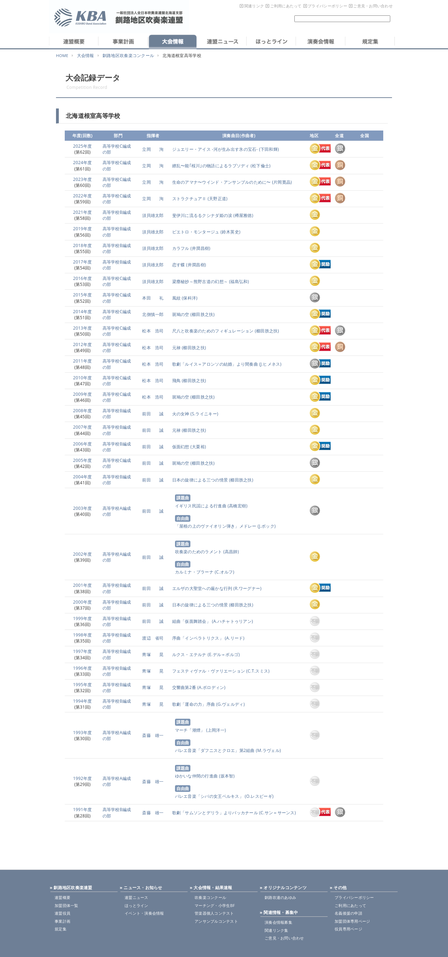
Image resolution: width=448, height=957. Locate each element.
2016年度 (82, 278)
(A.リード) (234, 638)
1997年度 (82, 651)
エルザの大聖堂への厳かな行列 (202, 588)
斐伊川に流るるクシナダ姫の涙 (202, 215)
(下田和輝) (268, 149)
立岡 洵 (152, 149)
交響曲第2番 (184, 687)
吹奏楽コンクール (210, 897)
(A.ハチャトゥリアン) (232, 621)
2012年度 (82, 344)
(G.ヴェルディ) (230, 704)
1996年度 (82, 668)
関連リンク (254, 5)
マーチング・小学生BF (215, 905)
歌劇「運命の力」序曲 (193, 704)
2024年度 (82, 163)
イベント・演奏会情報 (144, 913)
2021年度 (82, 212)
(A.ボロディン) (210, 687)
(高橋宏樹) (236, 506)
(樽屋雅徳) (242, 215)
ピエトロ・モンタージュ (195, 232)
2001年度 (82, 585)
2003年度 (82, 508)
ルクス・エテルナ (189, 654)
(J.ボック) (266, 526)
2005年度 (82, 460)
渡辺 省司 (152, 638)
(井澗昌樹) (199, 248)
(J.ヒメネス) (269, 364)
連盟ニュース (136, 897)
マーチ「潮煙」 (190, 730)
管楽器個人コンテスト (214, 913)
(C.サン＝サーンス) (277, 813)
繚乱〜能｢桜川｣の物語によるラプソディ (211, 166)
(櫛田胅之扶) (202, 314)
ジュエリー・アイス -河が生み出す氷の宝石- (215, 149)
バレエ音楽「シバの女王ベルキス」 (209, 796)
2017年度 (82, 262)
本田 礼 (152, 298)
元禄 (176, 348)
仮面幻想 (180, 447)
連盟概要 (62, 897)
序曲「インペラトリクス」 (198, 638)
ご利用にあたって (286, 5)
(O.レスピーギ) (259, 796)
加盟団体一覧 (66, 905)
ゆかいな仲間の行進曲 (196, 776)
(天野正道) (216, 199)
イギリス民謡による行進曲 (200, 506)
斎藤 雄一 (152, 735)
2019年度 (82, 229)
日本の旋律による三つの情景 (200, 480)
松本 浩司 (152, 331)
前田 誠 (152, 414)
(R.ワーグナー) (246, 588)
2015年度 (82, 295)
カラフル (180, 248)
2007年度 (82, 427)
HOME (62, 55)
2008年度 (82, 411)
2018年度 (82, 245)
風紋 (176, 298)
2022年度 (82, 196)
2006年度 (82, 444)
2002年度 (82, 554)
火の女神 (180, 414)
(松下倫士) (260, 166)
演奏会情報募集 (278, 922)
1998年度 (82, 635)
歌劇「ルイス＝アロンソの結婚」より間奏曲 (215, 364)
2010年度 (82, 378)
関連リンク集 (276, 930)
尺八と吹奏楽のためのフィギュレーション (213, 331)
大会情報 (85, 55)
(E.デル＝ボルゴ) (223, 654)
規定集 (60, 928)
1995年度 (82, 685)
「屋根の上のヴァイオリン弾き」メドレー (216, 526)
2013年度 (82, 328)
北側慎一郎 (152, 314)
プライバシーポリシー (327, 5)
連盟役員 (62, 913)
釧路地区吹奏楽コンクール (128, 55)
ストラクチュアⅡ (189, 199)
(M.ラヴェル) (268, 750)
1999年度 (82, 618)
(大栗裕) (197, 447)
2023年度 (82, 179)
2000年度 (82, 602)
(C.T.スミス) (257, 671)
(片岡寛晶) (281, 182)
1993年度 (82, 733)
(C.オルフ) (224, 572)
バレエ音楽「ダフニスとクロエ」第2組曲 (215, 750)
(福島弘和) (238, 281)
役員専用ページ (348, 928)
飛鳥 (176, 380)
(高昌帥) (230, 552)
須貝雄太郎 (152, 215)
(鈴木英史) (229, 232)
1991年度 (82, 809)
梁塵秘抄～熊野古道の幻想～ (200, 281)
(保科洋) (189, 298)
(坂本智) (226, 776)
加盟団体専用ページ (352, 921)
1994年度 (82, 701)
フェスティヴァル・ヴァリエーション (208, 671)
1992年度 (82, 778)
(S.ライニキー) (203, 414)
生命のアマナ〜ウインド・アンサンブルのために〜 (221, 182)
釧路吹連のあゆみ (280, 897)
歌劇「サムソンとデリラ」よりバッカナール (215, 813)
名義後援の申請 (348, 913)
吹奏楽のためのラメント (198, 552)
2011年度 (82, 361)
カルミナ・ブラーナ (194, 572)
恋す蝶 (178, 265)
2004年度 (82, 477)
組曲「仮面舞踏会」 (191, 621)
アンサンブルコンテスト (216, 921)
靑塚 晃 (152, 654)
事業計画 (62, 921)
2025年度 (82, 146)
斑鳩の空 (180, 314)
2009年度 (82, 394)
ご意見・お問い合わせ (373, 5)
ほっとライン (136, 905)
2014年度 (82, 312)
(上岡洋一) (215, 730)
